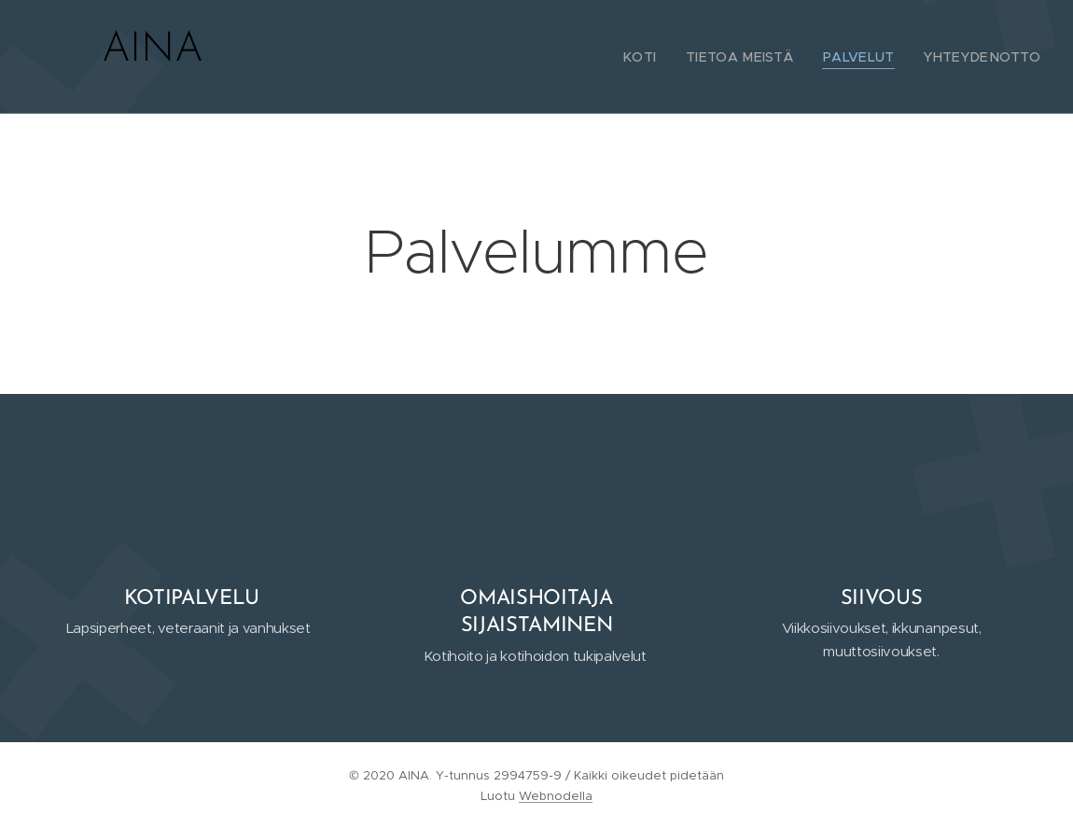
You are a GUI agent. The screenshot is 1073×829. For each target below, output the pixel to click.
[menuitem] (670, 57)
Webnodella (555, 796)
